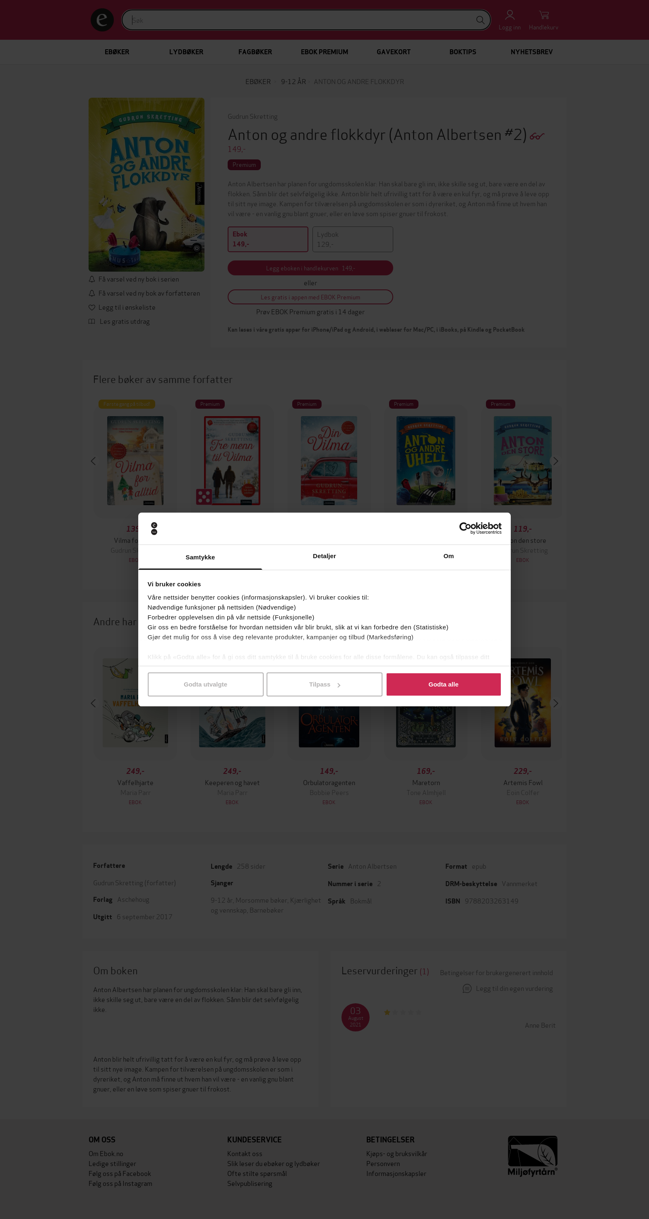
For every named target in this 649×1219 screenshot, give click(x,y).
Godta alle (443, 684)
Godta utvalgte (205, 684)
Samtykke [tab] (200, 557)
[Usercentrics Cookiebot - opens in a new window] (465, 529)
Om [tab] (448, 555)
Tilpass (324, 684)
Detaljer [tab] (324, 555)
